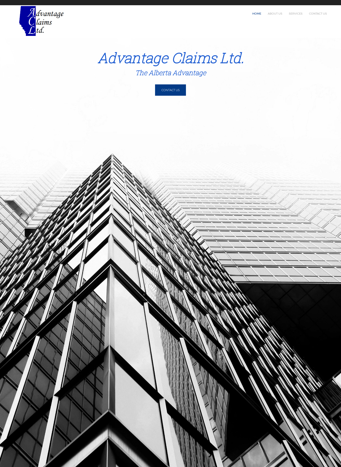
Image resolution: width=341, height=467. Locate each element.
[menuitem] (256, 12)
